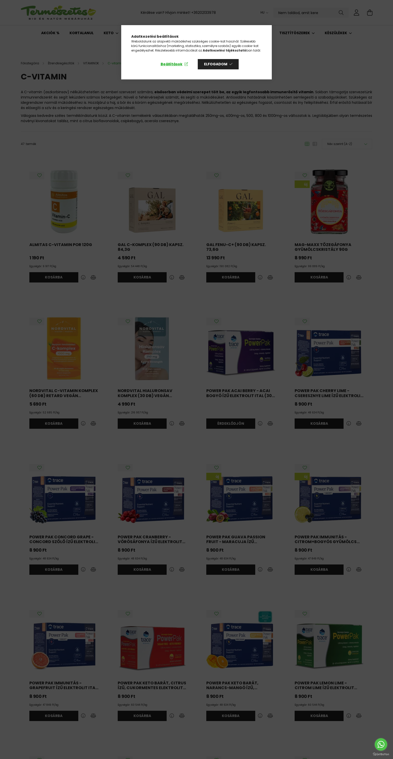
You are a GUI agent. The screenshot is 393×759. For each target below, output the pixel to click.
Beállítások (171, 64)
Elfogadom (215, 64)
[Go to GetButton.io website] (381, 753)
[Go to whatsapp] (381, 744)
